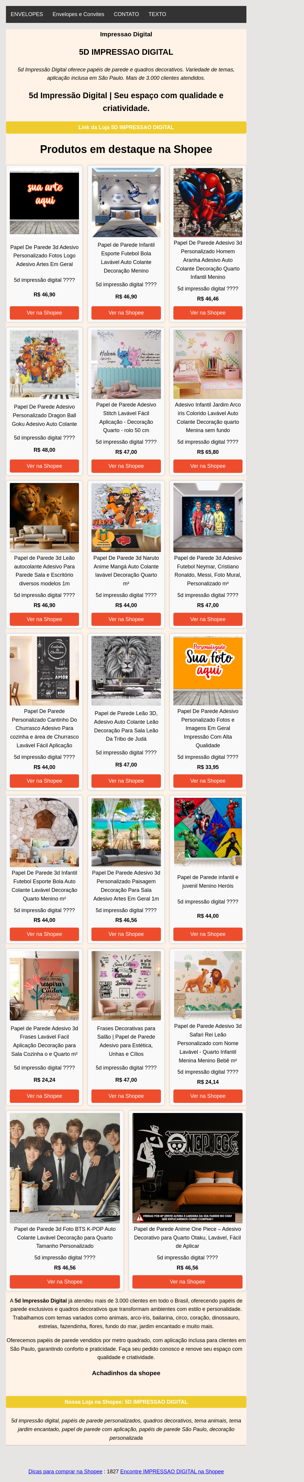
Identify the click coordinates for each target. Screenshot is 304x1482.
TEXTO (157, 14)
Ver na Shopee (44, 313)
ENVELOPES (27, 14)
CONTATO (126, 14)
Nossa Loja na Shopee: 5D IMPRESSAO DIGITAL (126, 1402)
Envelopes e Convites (78, 14)
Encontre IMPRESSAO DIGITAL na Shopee (172, 1472)
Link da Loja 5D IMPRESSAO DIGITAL (126, 127)
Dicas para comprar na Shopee (65, 1472)
